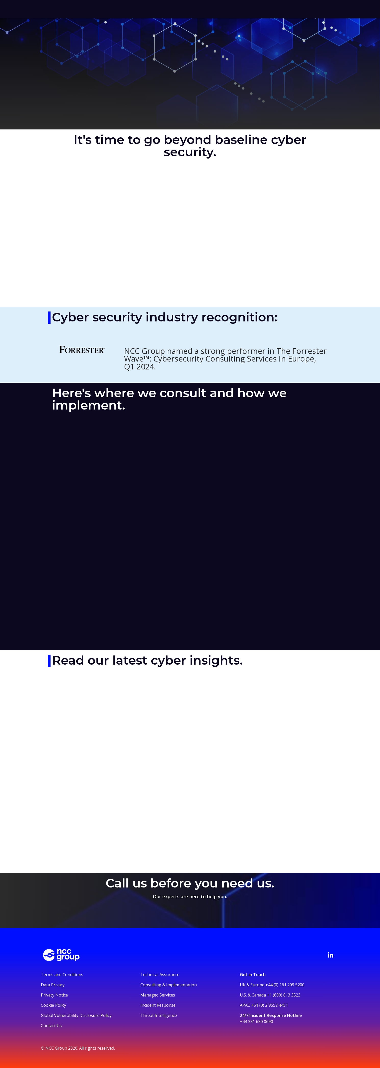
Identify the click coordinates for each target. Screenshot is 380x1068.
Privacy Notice (54, 995)
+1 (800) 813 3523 (283, 995)
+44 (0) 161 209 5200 (284, 985)
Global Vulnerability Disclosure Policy (76, 1015)
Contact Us (51, 1025)
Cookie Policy (53, 1005)
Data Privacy (53, 985)
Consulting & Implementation (168, 985)
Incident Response (158, 1005)
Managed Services (157, 995)
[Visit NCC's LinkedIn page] (330, 955)
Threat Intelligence (158, 1015)
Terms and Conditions (62, 974)
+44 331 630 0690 (256, 1021)
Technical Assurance (159, 974)
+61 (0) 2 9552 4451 (269, 1005)
